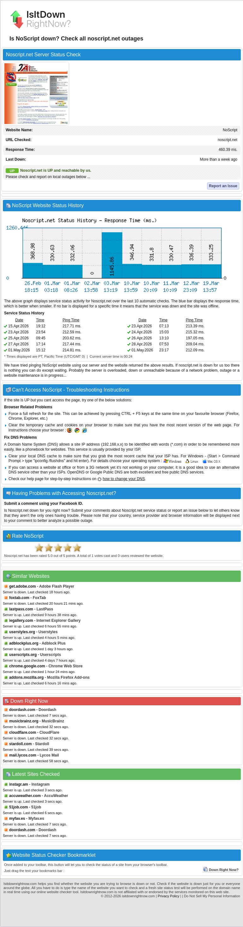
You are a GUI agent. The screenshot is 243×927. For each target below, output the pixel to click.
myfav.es (17, 818)
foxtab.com (19, 598)
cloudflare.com (22, 732)
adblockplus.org (24, 643)
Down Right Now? (221, 870)
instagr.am (18, 784)
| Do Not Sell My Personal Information (211, 896)
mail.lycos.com (22, 755)
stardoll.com (20, 744)
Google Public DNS (106, 472)
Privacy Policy (168, 896)
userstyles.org (22, 632)
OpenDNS (76, 472)
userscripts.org (23, 654)
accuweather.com (25, 796)
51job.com (18, 807)
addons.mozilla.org (26, 677)
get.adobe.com (22, 586)
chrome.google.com (27, 666)
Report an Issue (223, 186)
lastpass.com (21, 609)
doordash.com (22, 710)
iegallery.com (21, 620)
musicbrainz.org (24, 721)
